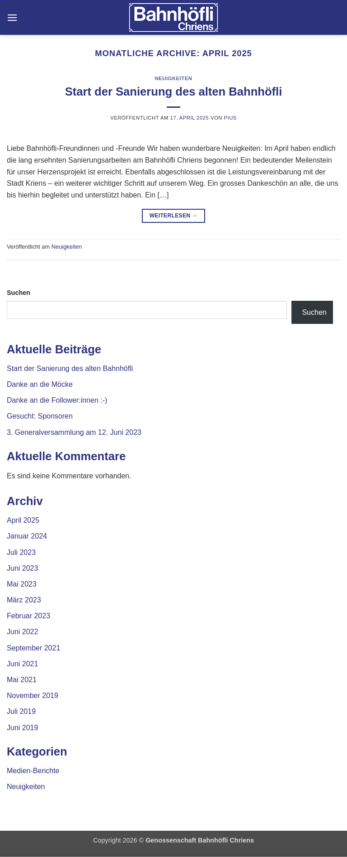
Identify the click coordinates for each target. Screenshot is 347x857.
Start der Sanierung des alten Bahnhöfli (173, 91)
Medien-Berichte (33, 771)
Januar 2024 (27, 536)
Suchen (18, 292)
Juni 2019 (22, 728)
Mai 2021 (22, 680)
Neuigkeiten (173, 78)
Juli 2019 (21, 711)
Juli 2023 (21, 552)
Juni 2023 (22, 568)
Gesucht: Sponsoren (40, 416)
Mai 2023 (22, 584)
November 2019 (32, 695)
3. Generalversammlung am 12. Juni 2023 (74, 432)
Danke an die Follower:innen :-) (57, 400)
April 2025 (23, 520)
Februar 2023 (28, 616)
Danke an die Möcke (40, 384)
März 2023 (24, 600)
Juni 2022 (22, 632)
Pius (230, 117)
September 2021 (33, 648)
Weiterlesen (174, 216)
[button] (12, 17)
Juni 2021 (22, 664)
